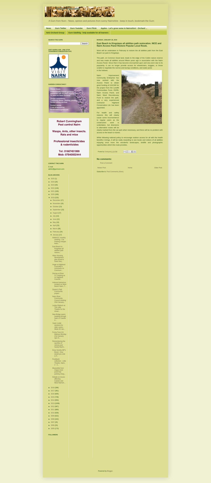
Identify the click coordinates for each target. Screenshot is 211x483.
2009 (53, 416)
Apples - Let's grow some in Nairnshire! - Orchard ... (124, 28)
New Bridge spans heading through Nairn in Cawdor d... (59, 317)
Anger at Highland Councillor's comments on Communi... (58, 267)
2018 (53, 388)
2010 (53, 413)
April (54, 225)
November (57, 203)
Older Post (158, 168)
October (56, 207)
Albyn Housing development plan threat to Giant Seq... (58, 258)
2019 (53, 198)
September (57, 210)
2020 (53, 194)
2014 (53, 400)
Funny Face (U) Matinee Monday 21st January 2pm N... (59, 335)
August (55, 213)
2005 (53, 428)
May (54, 222)
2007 (53, 422)
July (54, 216)
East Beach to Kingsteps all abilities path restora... (58, 249)
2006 (53, 425)
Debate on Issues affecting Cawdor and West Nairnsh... (58, 380)
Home (130, 168)
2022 (53, 188)
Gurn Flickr (92, 28)
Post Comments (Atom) (115, 172)
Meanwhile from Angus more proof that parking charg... (59, 371)
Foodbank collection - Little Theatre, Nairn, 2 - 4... (59, 362)
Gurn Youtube (76, 28)
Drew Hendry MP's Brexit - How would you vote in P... (59, 353)
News (48, 28)
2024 (53, 182)
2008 (53, 419)
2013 (53, 403)
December (57, 200)
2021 (53, 191)
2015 (53, 397)
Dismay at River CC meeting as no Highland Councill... (58, 276)
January (56, 235)
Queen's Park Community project (57, 291)
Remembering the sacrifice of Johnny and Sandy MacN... (58, 344)
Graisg (107, 151)
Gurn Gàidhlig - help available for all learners (88, 33)
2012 (53, 406)
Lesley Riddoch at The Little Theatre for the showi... (58, 308)
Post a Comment (106, 163)
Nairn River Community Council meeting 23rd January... (59, 299)
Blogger (109, 471)
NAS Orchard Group (55, 33)
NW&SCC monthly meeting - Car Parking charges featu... (59, 240)
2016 (53, 394)
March (55, 229)
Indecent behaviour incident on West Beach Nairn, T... (59, 284)
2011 (53, 410)
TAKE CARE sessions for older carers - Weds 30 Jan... (58, 326)
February (56, 232)
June (55, 219)
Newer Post (101, 168)
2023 (53, 185)
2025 (53, 179)
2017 (53, 391)
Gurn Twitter (60, 28)
